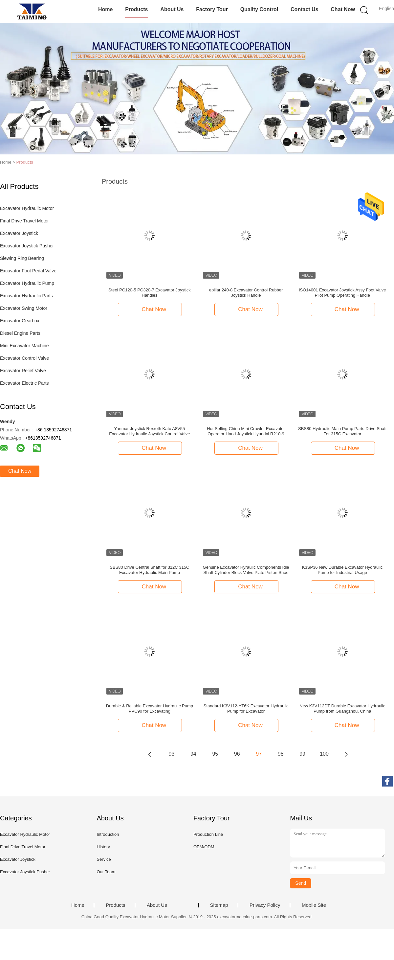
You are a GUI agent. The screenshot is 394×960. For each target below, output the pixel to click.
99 (302, 754)
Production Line (208, 834)
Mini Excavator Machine (24, 345)
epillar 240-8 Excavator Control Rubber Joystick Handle (246, 292)
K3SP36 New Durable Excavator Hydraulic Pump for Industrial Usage (342, 570)
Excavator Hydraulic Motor (27, 208)
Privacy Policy (265, 905)
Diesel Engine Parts (20, 333)
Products (136, 9)
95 (215, 754)
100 (324, 754)
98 (281, 754)
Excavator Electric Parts (24, 383)
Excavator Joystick (19, 233)
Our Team (106, 871)
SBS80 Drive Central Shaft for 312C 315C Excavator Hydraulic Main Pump (149, 570)
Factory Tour (212, 9)
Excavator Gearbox (19, 320)
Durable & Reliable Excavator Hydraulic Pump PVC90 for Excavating (149, 708)
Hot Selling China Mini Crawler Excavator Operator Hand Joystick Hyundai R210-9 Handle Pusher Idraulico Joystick (246, 431)
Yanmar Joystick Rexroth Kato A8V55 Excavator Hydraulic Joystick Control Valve (149, 431)
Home (105, 9)
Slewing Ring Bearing (22, 258)
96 (237, 754)
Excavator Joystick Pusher (27, 245)
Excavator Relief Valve (23, 370)
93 (172, 754)
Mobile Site (314, 905)
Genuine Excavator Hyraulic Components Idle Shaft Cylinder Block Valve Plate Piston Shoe (246, 570)
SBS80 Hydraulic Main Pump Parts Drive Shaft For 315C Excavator (342, 431)
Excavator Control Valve (24, 358)
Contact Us (304, 9)
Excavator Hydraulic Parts (26, 295)
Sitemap (219, 905)
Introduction (108, 834)
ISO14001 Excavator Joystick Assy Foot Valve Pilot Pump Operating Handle (342, 292)
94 (193, 754)
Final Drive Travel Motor (24, 220)
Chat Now (343, 9)
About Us (172, 9)
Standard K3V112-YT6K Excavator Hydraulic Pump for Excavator (246, 708)
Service (104, 859)
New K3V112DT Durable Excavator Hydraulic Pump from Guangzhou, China (342, 708)
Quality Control (259, 9)
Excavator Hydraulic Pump (27, 283)
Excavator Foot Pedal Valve (28, 270)
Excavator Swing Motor (23, 308)
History (103, 846)
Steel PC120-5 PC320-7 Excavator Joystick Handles (149, 292)
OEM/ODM (203, 846)
